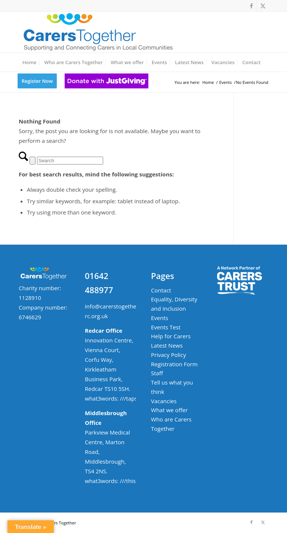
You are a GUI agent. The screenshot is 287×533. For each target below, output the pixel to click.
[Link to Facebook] (251, 5)
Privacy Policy (168, 354)
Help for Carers (171, 336)
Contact (161, 290)
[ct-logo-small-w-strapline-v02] (97, 32)
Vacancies (164, 401)
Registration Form (174, 364)
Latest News (167, 345)
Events (159, 318)
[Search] (70, 160)
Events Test (165, 327)
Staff (157, 373)
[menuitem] (29, 62)
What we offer (169, 410)
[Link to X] (262, 5)
